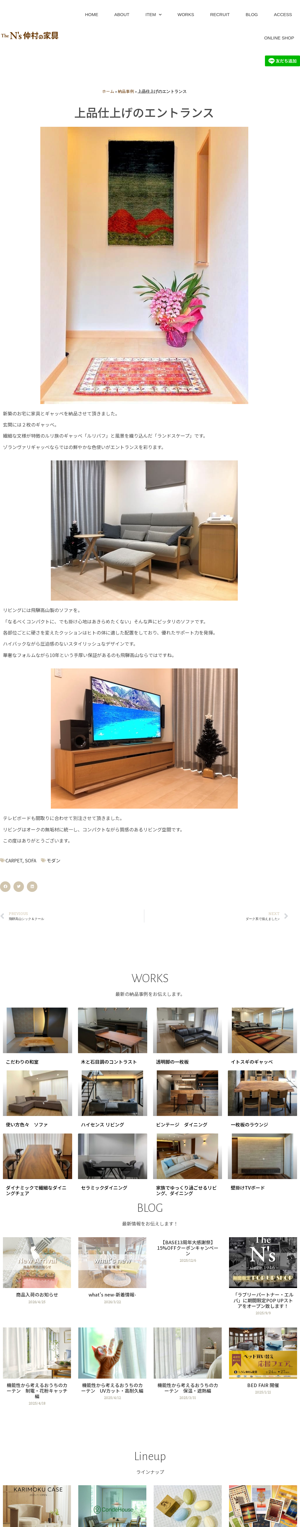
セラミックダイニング (104, 1187)
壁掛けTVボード (248, 1187)
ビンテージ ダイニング (181, 1124)
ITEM (153, 14)
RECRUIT (220, 14)
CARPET (14, 860)
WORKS (186, 14)
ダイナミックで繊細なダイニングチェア (36, 1190)
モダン (53, 860)
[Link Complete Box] (37, 1278)
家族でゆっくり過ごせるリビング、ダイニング (186, 1190)
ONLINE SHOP (279, 37)
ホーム (108, 91)
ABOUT (121, 14)
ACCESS (283, 14)
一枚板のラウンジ (249, 1124)
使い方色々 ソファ (27, 1124)
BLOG (252, 14)
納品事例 (126, 91)
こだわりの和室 (22, 1061)
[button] (5, 886)
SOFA (30, 860)
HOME (91, 14)
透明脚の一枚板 (172, 1061)
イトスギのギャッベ (252, 1061)
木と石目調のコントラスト (109, 1061)
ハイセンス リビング (102, 1124)
